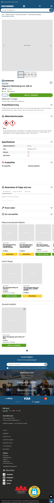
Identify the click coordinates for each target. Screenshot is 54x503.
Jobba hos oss (7, 436)
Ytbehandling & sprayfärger (34, 14)
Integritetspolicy (7, 457)
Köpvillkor (5, 455)
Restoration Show (7, 443)
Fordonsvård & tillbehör (21, 14)
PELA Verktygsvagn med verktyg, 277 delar (43, 245)
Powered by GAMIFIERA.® (7, 200)
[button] (27, 45)
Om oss (5, 430)
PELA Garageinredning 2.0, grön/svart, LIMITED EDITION (9, 246)
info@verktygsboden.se (13, 420)
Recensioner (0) (6, 191)
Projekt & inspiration (8, 439)
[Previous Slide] (4, 45)
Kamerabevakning (8, 463)
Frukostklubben (7, 446)
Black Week (6, 449)
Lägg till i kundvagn (31, 95)
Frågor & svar (6, 461)
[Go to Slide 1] (21, 74)
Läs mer (44, 368)
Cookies (5, 459)
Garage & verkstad (9, 14)
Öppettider (6, 433)
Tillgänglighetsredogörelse (10, 466)
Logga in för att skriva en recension (10, 196)
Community (27, 191)
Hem (3, 14)
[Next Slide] (50, 45)
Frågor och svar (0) (17, 191)
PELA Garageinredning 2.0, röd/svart (10, 288)
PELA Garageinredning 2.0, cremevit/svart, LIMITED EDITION (26, 246)
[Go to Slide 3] (34, 74)
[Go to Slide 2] (27, 74)
